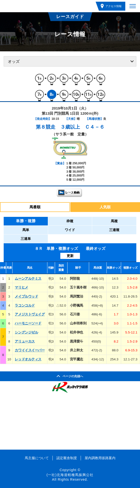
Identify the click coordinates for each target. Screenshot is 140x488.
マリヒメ (21, 287)
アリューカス (25, 341)
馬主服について (37, 458)
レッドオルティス (28, 359)
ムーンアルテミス (28, 278)
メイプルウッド (26, 296)
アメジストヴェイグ (30, 314)
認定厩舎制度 (66, 458)
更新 (70, 256)
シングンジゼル (26, 332)
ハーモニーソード (28, 323)
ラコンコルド (25, 305)
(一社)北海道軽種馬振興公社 (70, 475)
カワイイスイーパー (30, 350)
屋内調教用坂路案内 (100, 458)
